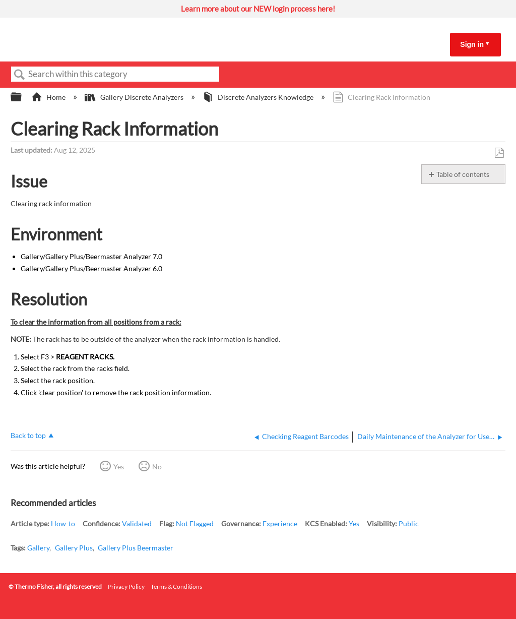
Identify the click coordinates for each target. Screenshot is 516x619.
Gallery (38, 547)
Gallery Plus (74, 547)
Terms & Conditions (176, 586)
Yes (118, 466)
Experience (280, 523)
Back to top (28, 435)
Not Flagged (195, 523)
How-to (63, 523)
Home (49, 97)
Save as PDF (499, 153)
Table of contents (462, 174)
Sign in (472, 44)
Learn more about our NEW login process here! (258, 8)
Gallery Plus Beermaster (135, 547)
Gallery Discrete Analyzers (134, 97)
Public (409, 523)
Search (20, 75)
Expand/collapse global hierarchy (23, 97)
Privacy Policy (126, 586)
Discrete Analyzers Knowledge (259, 97)
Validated (137, 523)
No (157, 466)
